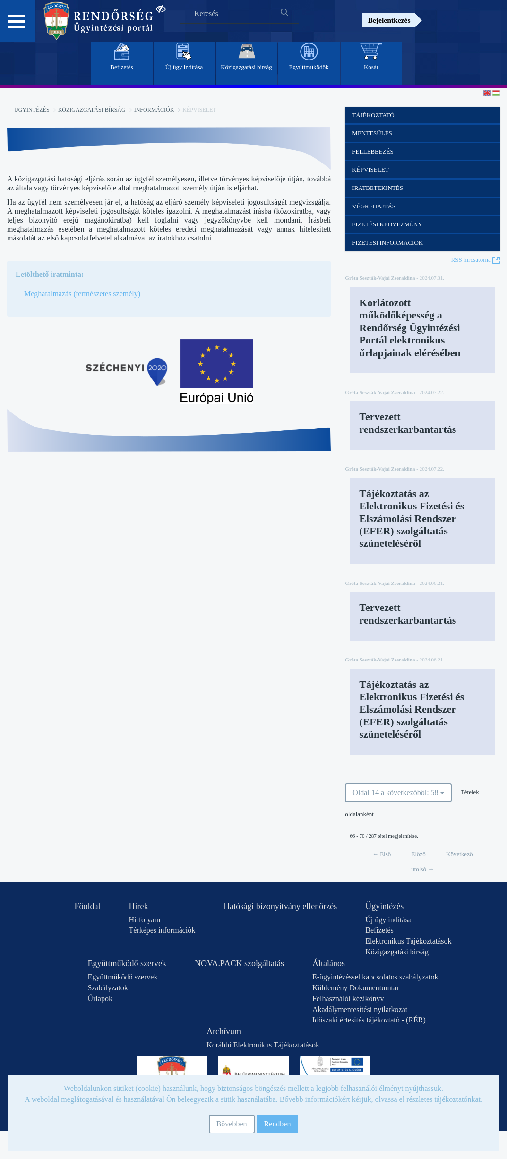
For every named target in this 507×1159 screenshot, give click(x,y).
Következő (459, 854)
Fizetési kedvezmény (387, 224)
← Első (381, 854)
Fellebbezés (372, 151)
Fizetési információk (387, 242)
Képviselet (370, 169)
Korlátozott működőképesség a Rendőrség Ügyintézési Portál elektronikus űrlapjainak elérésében (410, 328)
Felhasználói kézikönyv (348, 999)
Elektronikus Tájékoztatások (408, 941)
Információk (154, 109)
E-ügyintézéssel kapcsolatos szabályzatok (375, 977)
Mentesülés (372, 133)
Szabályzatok (107, 988)
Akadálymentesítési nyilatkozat (359, 1009)
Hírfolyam (144, 920)
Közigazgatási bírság (92, 109)
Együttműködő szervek (126, 963)
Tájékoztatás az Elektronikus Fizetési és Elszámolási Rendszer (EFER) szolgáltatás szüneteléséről (411, 518)
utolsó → (422, 869)
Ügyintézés (32, 109)
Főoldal (87, 906)
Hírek (138, 906)
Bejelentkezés (389, 20)
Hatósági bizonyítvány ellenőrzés (280, 906)
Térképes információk (162, 930)
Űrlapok (99, 999)
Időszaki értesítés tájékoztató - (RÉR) (369, 1020)
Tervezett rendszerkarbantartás (407, 423)
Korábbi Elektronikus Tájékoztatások (262, 1045)
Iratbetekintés (377, 187)
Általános (328, 963)
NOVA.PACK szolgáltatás (239, 963)
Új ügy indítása (388, 920)
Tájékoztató (373, 115)
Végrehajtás (373, 206)
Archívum (223, 1031)
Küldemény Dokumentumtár (355, 988)
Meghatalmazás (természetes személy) (82, 294)
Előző (419, 854)
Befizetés (379, 930)
